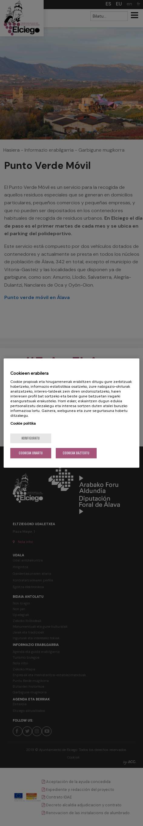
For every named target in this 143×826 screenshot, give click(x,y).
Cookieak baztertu (76, 453)
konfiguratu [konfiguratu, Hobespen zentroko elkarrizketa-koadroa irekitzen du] (31, 438)
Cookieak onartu (31, 453)
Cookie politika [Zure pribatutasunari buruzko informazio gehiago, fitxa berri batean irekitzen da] (23, 423)
